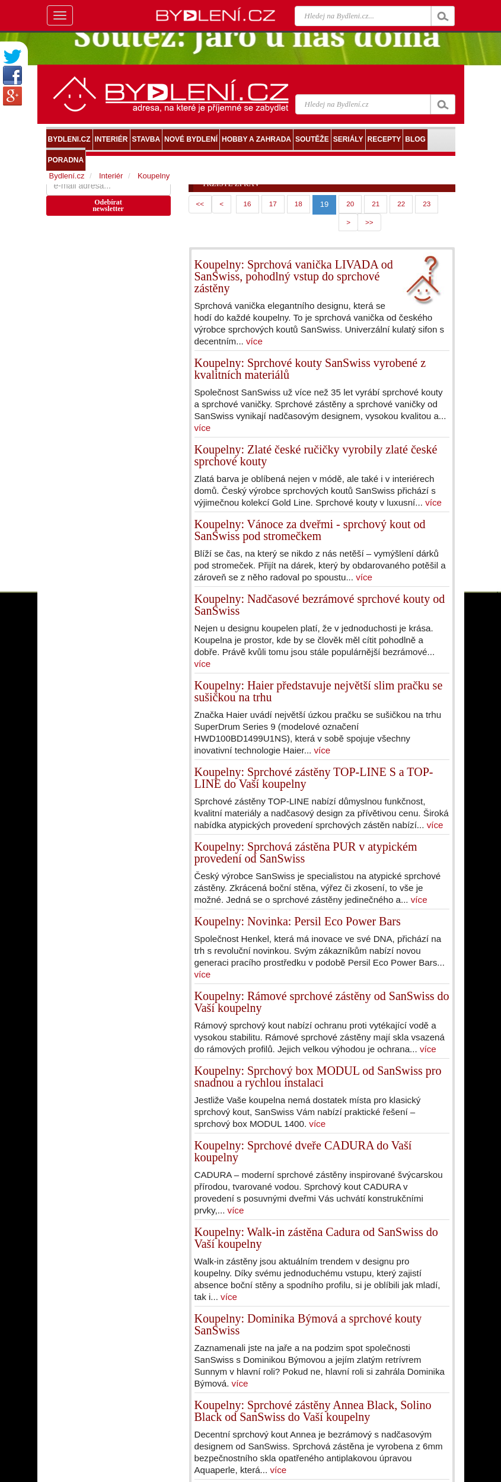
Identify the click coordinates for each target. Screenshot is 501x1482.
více (254, 341)
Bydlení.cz (67, 175)
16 (247, 203)
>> (369, 222)
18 (298, 203)
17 (273, 203)
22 (401, 203)
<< (200, 203)
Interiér (111, 175)
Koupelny (154, 175)
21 (375, 203)
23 (426, 203)
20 (350, 203)
